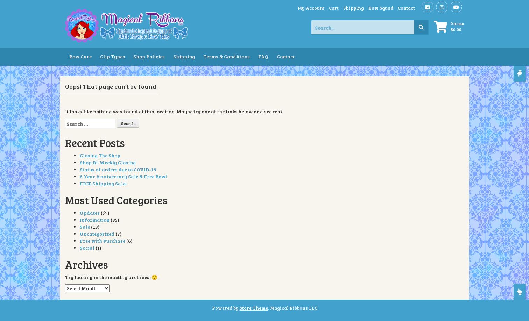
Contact (406, 8)
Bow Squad (380, 8)
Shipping (353, 8)
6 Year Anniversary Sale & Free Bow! (123, 176)
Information (95, 219)
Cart (334, 8)
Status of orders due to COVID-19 (118, 169)
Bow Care (80, 56)
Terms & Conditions (226, 56)
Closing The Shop (100, 155)
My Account (311, 8)
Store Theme (254, 308)
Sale (85, 226)
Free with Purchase (102, 240)
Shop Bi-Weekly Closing (108, 162)
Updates (90, 212)
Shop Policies (149, 56)
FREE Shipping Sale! (103, 183)
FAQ (263, 56)
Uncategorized (97, 233)
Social (87, 247)
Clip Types (112, 56)
